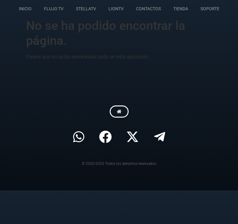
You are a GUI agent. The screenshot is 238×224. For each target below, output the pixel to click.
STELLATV (86, 8)
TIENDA (180, 8)
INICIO (25, 8)
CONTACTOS (148, 8)
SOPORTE (210, 8)
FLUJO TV (54, 8)
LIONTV (116, 8)
